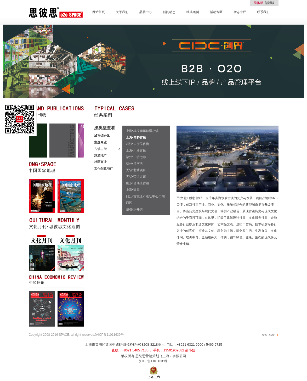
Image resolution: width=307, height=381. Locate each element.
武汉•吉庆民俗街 (137, 144)
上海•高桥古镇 (136, 137)
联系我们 (263, 12)
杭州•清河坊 (134, 163)
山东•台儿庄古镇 (137, 183)
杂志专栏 (240, 12)
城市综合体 (102, 136)
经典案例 (192, 12)
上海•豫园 (133, 190)
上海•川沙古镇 (136, 150)
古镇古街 (100, 149)
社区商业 (100, 162)
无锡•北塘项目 (136, 170)
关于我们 (122, 12)
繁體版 (269, 3)
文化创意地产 (103, 168)
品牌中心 (145, 12)
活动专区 (216, 12)
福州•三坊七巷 (136, 157)
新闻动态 (169, 12)
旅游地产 (100, 155)
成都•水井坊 (134, 209)
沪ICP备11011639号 (153, 361)
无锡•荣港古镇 (136, 176)
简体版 (258, 3)
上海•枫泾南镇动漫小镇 (142, 131)
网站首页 (98, 12)
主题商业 (100, 142)
